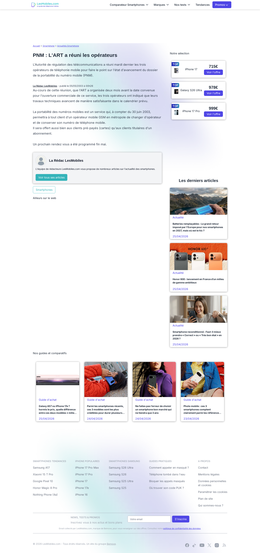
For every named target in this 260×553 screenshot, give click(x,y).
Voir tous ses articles (51, 177)
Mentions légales (208, 474)
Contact (203, 467)
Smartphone (48, 46)
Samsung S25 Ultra (121, 481)
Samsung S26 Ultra (121, 467)
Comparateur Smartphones (129, 4)
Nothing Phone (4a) (45, 494)
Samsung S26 (117, 474)
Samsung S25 (117, 488)
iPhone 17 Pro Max (87, 467)
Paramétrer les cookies (212, 492)
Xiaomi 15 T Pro (43, 474)
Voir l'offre (213, 72)
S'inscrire (181, 519)
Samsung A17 (41, 467)
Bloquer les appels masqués (167, 481)
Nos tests (182, 4)
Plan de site (205, 498)
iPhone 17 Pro (84, 474)
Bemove (111, 543)
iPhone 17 (81, 481)
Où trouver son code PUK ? (166, 488)
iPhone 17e (82, 488)
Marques (161, 4)
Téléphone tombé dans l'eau (167, 474)
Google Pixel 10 (43, 481)
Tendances (203, 4)
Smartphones (44, 189)
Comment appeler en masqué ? (169, 467)
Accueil (36, 46)
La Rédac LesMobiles (45, 85)
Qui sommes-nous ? (210, 505)
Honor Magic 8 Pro (45, 488)
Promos (221, 4)
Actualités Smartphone (68, 46)
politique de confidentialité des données (182, 528)
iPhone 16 (81, 494)
